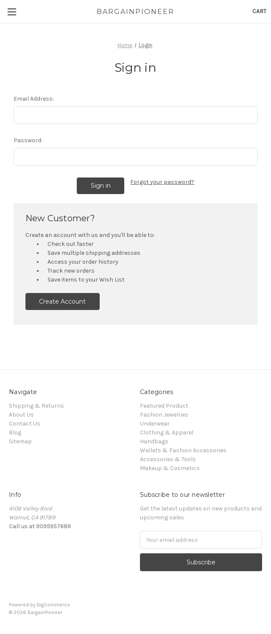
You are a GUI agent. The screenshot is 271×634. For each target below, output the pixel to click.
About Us (21, 414)
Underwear (155, 423)
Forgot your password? (162, 182)
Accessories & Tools (168, 459)
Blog (15, 432)
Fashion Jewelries (164, 414)
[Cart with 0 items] (259, 11)
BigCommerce (53, 605)
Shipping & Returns (36, 405)
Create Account (62, 301)
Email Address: (34, 98)
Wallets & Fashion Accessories (183, 450)
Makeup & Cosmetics (170, 468)
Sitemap (20, 441)
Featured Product (164, 405)
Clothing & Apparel (166, 432)
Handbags (154, 441)
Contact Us (24, 423)
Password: (28, 140)
